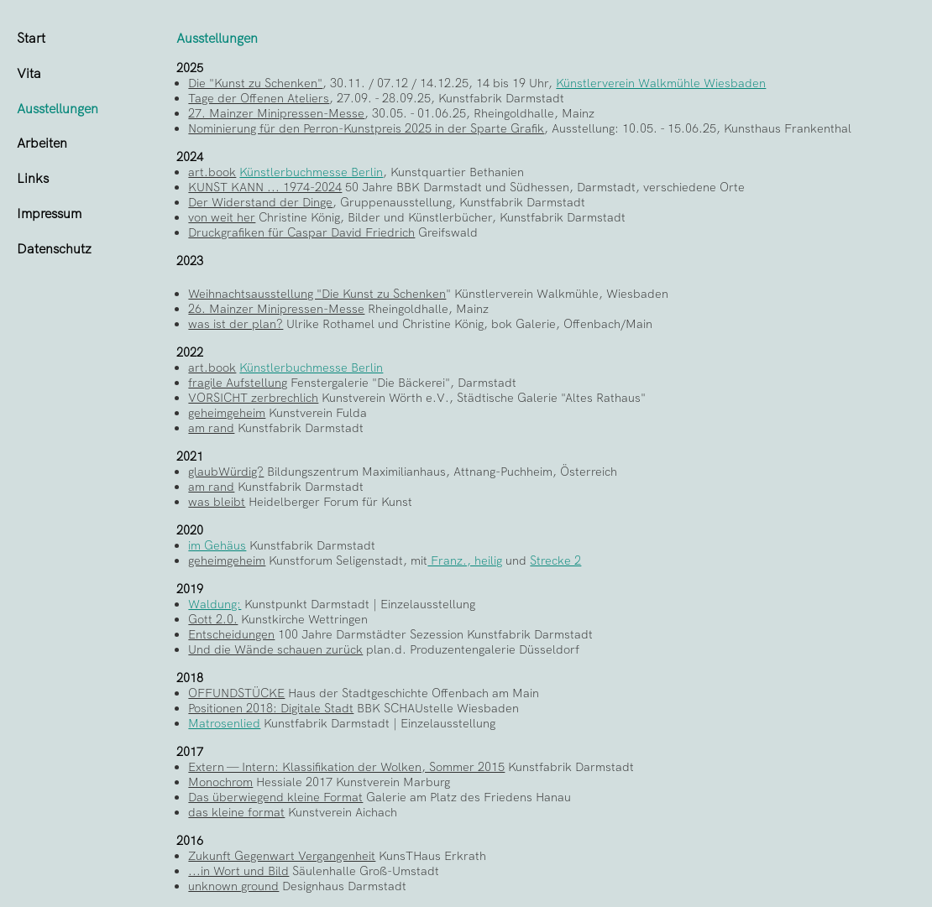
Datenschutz (54, 249)
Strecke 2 (555, 560)
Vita (29, 73)
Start (31, 38)
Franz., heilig (464, 560)
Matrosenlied (224, 723)
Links (33, 178)
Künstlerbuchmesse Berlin (311, 172)
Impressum (49, 213)
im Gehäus (217, 545)
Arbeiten (42, 143)
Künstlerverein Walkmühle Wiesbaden (661, 83)
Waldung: (214, 604)
